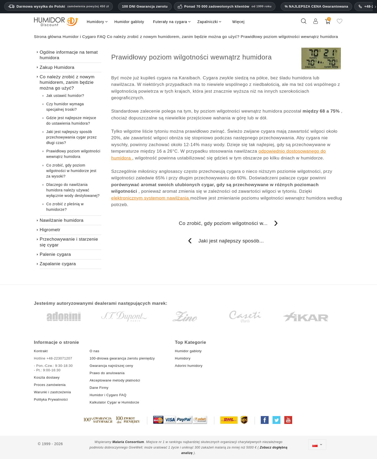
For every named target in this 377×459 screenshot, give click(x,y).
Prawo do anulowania (107, 373)
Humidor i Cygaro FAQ (108, 395)
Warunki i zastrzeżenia (52, 392)
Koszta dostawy (47, 377)
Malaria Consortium (128, 442)
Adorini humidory (189, 366)
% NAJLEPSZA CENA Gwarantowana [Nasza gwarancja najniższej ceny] (316, 6)
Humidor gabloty (189, 351)
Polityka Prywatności (51, 399)
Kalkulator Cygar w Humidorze (114, 402)
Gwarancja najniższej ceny (111, 366)
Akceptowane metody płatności (115, 380)
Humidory (183, 358)
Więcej (238, 22)
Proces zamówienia (50, 385)
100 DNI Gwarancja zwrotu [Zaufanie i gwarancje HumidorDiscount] (145, 6)
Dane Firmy (99, 388)
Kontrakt (41, 351)
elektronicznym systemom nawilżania (150, 198)
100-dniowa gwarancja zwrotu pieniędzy (122, 358)
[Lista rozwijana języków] (317, 444)
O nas (94, 351)
